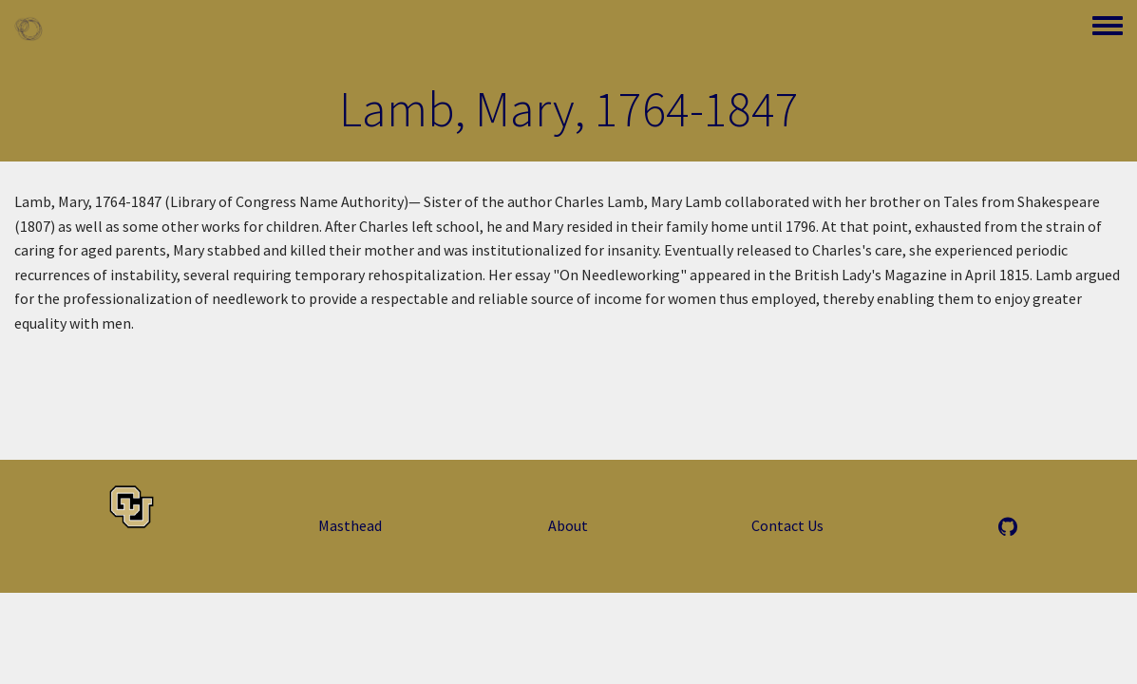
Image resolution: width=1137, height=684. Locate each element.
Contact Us (787, 525)
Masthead (350, 525)
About (568, 525)
